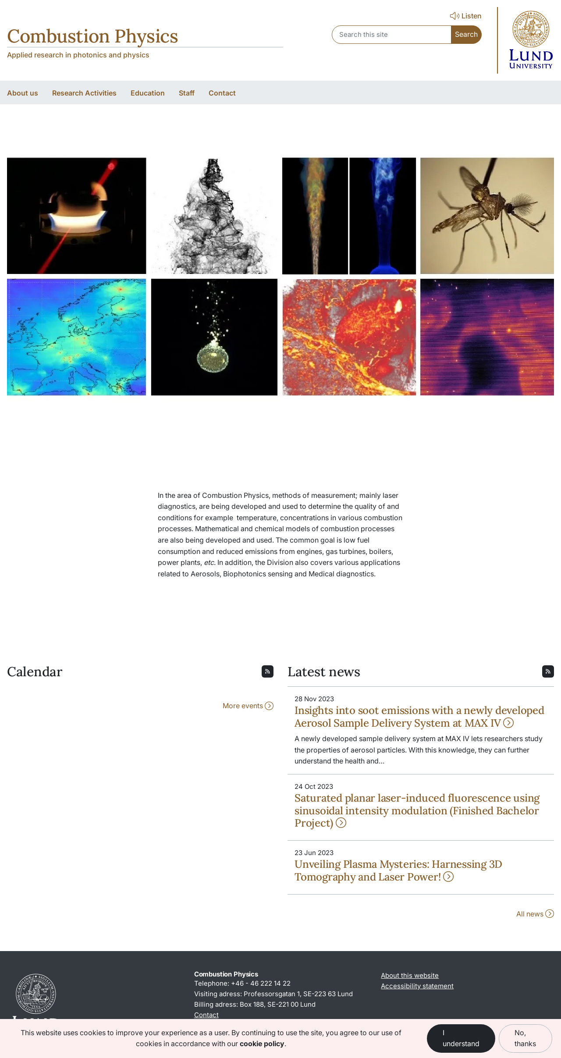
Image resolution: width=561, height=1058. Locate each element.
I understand (461, 1038)
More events (248, 705)
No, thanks (525, 1038)
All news (535, 913)
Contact (206, 1015)
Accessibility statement (417, 986)
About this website (410, 975)
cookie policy (262, 1043)
